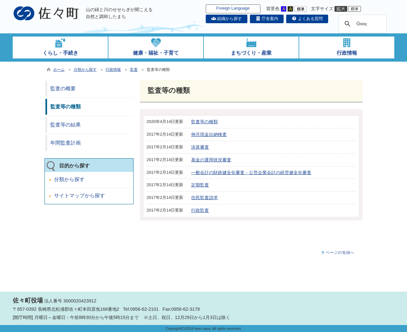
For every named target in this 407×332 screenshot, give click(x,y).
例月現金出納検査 (209, 134)
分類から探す (85, 69)
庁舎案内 (266, 18)
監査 (134, 69)
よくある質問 (307, 18)
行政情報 (113, 69)
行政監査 (200, 210)
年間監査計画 (65, 143)
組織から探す (226, 18)
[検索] (361, 24)
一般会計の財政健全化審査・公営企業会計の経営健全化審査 (251, 172)
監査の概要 (63, 88)
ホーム (59, 69)
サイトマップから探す (79, 195)
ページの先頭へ (340, 252)
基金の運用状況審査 (211, 159)
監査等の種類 (204, 121)
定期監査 (200, 184)
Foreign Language (233, 8)
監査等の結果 (65, 124)
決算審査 (200, 147)
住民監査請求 (204, 197)
